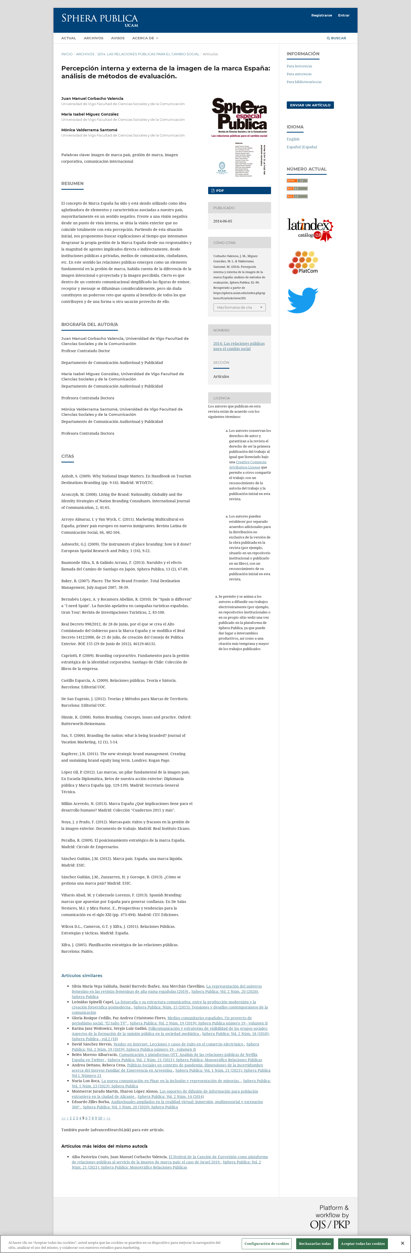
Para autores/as (299, 74)
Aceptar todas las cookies (363, 1246)
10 (100, 1117)
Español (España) (302, 146)
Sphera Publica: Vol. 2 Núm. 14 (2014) (171, 1096)
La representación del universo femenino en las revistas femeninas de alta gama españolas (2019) (167, 989)
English (293, 139)
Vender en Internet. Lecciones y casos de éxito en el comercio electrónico (178, 1044)
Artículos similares (81, 975)
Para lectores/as (299, 66)
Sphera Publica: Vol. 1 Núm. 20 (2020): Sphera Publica (130, 1106)
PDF (219, 190)
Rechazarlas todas (315, 1246)
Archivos (93, 38)
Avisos (118, 38)
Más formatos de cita (234, 307)
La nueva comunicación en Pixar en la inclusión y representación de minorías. (171, 1080)
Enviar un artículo (310, 105)
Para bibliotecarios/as (304, 81)
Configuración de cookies (267, 1246)
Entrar (344, 15)
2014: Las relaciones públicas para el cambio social (148, 54)
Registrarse (321, 15)
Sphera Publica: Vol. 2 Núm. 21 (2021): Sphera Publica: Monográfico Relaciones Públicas (184, 1059)
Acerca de (143, 38)
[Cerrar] (402, 1246)
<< (63, 1117)
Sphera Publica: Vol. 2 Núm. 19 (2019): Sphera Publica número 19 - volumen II (199, 1023)
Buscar (336, 38)
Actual (68, 38)
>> (108, 1117)
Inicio (67, 54)
